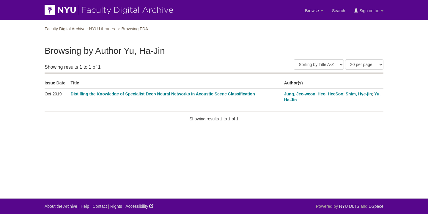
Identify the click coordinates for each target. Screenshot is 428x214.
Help (85, 206)
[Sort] (319, 64)
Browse (314, 10)
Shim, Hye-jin (359, 94)
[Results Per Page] (364, 64)
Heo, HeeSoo (330, 94)
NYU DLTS (349, 206)
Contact (99, 206)
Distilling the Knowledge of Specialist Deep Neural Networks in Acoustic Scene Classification (163, 94)
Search (338, 10)
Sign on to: (368, 10)
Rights (116, 206)
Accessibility (139, 206)
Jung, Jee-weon (299, 94)
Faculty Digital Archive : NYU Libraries (80, 28)
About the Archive (61, 206)
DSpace (376, 206)
